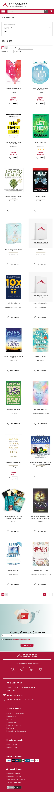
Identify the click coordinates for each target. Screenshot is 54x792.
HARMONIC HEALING (40, 409)
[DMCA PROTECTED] (14, 787)
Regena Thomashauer (40, 307)
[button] (10, 103)
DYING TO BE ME (40, 356)
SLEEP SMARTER (13, 570)
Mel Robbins (13, 146)
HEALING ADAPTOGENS (40, 570)
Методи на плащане (13, 776)
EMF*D (40, 250)
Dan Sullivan (8, 307)
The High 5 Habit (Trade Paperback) (13, 143)
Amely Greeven (45, 413)
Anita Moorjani (40, 360)
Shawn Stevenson (13, 574)
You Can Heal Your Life (13, 88)
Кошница (50, 11)
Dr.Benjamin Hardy (17, 307)
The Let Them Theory (40, 142)
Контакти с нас (12, 747)
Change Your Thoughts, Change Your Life (13, 356)
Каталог (9, 719)
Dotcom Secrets (40, 196)
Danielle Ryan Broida (45, 574)
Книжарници (11, 716)
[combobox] (27, 11)
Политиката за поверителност (21, 639)
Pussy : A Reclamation (40, 303)
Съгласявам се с (16, 639)
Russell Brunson (40, 201)
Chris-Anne (13, 521)
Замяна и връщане (13, 782)
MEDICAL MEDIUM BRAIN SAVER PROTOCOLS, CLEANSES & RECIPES (40, 464)
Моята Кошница (12, 744)
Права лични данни (13, 725)
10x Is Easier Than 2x (13, 303)
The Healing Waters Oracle (13, 250)
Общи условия (11, 722)
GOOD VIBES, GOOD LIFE (13, 462)
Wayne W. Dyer (13, 360)
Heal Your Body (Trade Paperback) (40, 88)
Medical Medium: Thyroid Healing (13, 197)
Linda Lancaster (36, 413)
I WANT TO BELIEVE (13, 409)
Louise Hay (13, 92)
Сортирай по (14, 48)
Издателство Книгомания (15, 713)
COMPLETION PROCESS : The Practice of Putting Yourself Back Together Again (40, 518)
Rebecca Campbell (13, 254)
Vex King (13, 467)
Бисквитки (10, 728)
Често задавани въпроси (15, 779)
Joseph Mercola (40, 254)
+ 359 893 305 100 (27, 700)
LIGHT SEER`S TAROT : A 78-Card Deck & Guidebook (13, 517)
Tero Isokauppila (34, 574)
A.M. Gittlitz (13, 413)
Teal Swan (40, 521)
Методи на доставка (13, 773)
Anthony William (13, 201)
